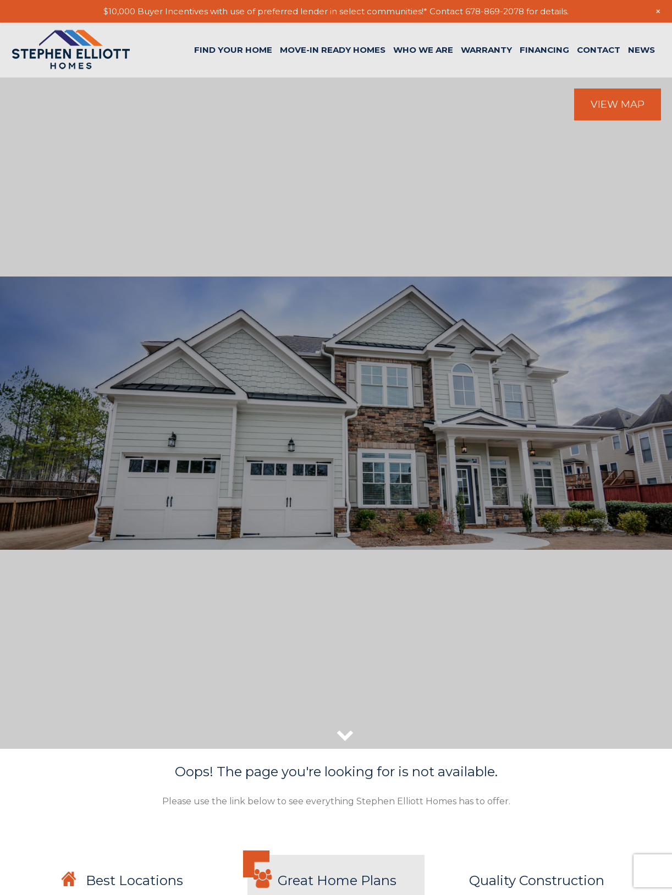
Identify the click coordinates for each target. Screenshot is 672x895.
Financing (544, 50)
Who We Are (423, 50)
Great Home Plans (337, 880)
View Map (618, 104)
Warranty (486, 50)
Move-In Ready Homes (332, 50)
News (641, 50)
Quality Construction (536, 880)
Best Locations (134, 880)
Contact (598, 50)
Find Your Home (233, 50)
